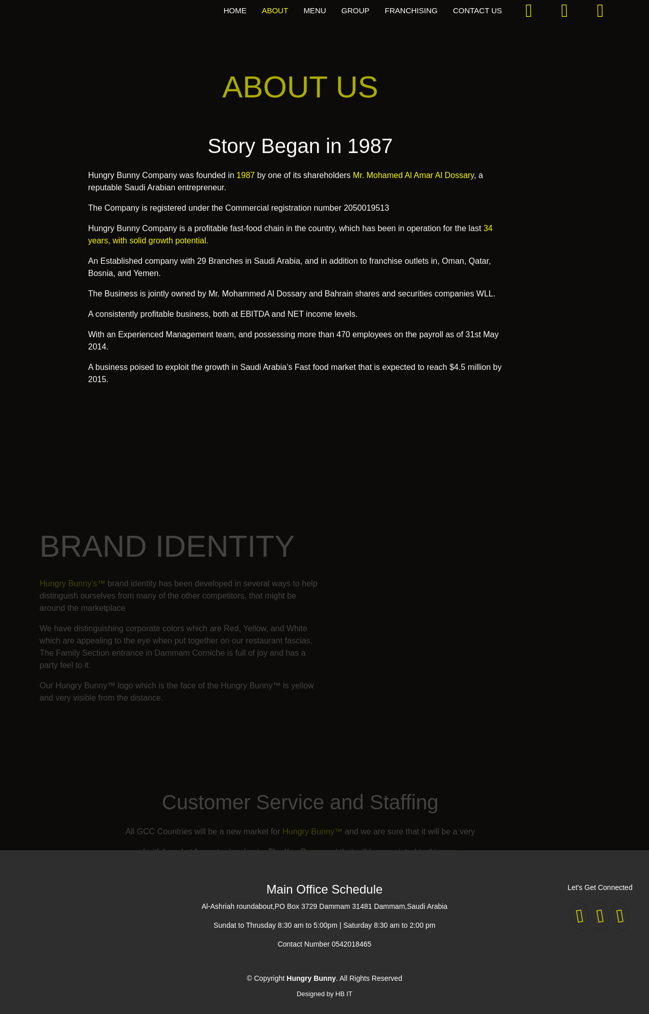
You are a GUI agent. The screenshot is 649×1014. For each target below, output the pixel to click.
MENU (314, 10)
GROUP (356, 10)
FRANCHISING (411, 10)
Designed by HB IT (324, 994)
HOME (235, 10)
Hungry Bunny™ (313, 840)
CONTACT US (477, 10)
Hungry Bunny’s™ (73, 592)
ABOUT (275, 10)
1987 (245, 180)
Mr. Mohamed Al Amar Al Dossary (413, 180)
